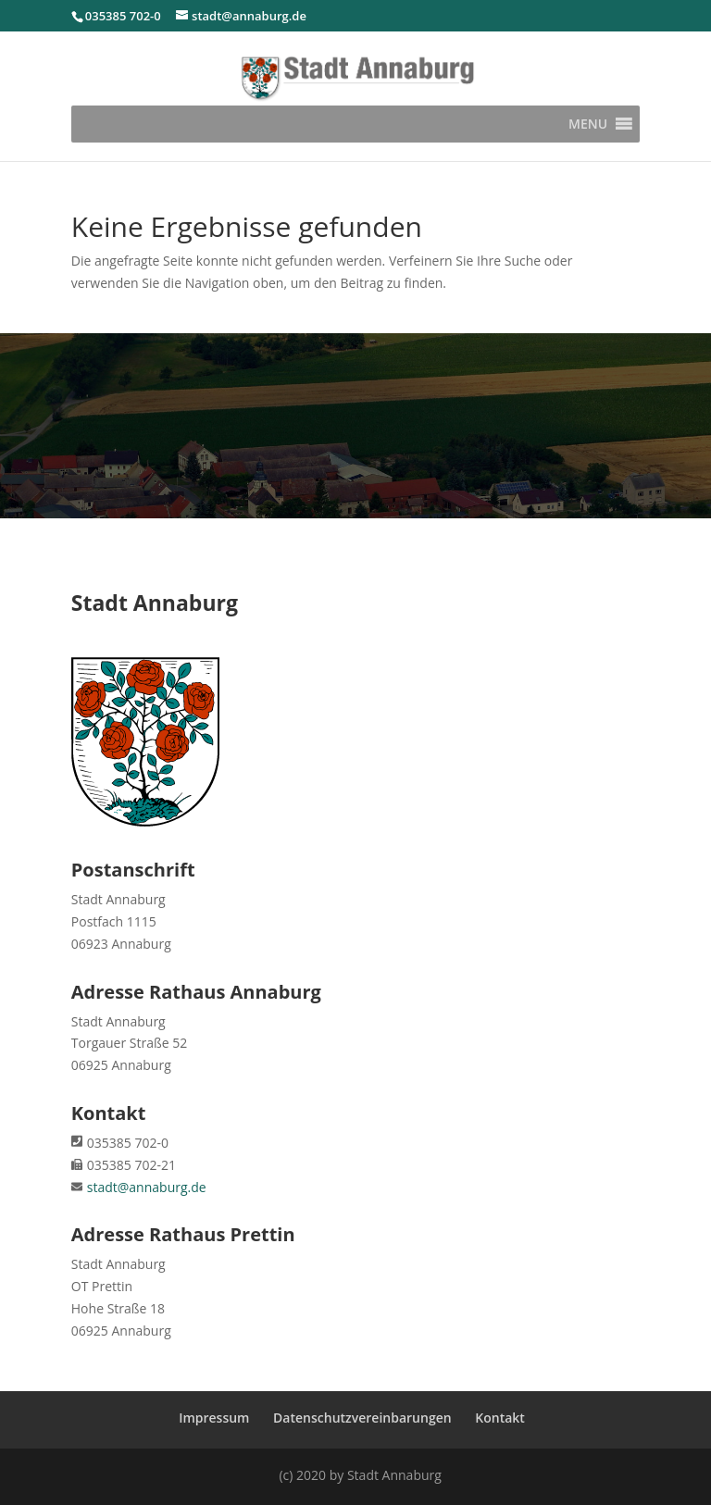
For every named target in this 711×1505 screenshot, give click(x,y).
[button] (587, 124)
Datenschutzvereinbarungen (362, 1417)
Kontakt (500, 1417)
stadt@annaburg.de (146, 1187)
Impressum (214, 1417)
